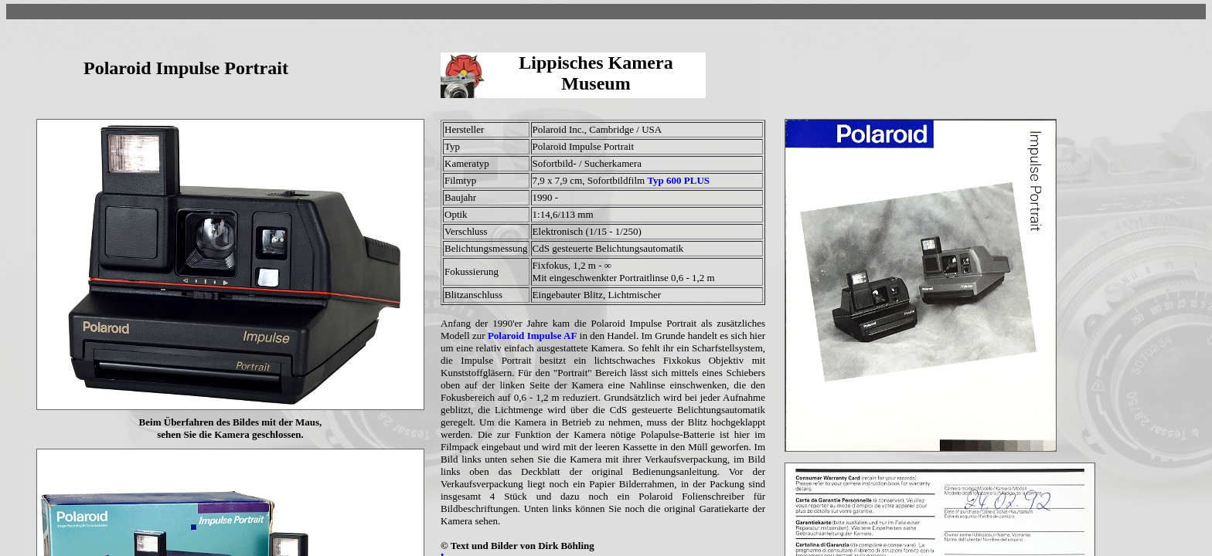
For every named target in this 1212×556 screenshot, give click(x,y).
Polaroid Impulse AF (532, 335)
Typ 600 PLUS (678, 180)
